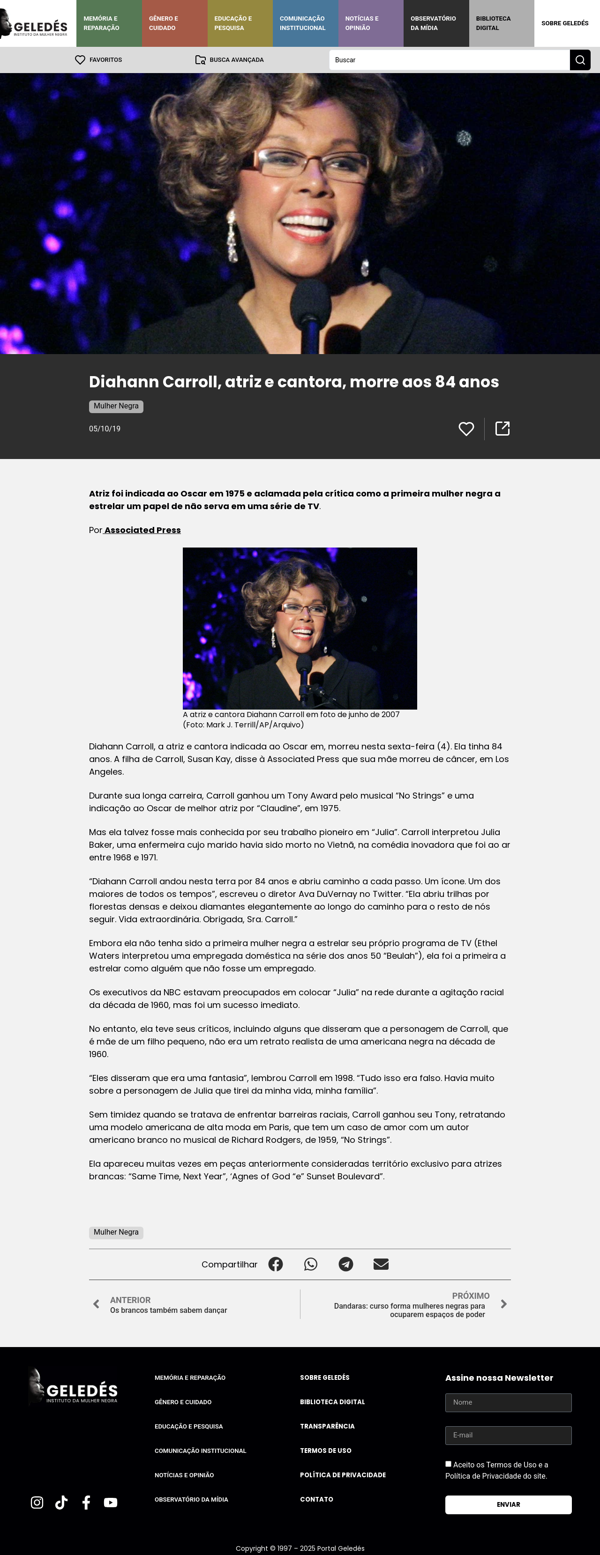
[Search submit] (580, 60)
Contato (316, 1499)
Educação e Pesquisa (233, 23)
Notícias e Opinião (362, 23)
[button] (275, 1264)
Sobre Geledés (564, 23)
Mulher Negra (116, 405)
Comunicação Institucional (303, 23)
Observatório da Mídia (433, 23)
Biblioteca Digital (493, 23)
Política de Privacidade (343, 1475)
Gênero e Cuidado (163, 23)
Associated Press (142, 530)
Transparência (327, 1426)
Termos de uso (326, 1450)
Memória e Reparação (101, 23)
